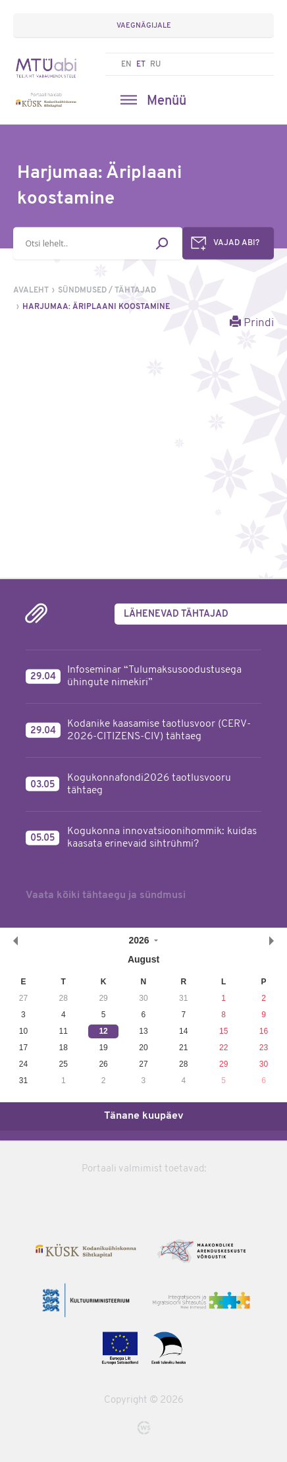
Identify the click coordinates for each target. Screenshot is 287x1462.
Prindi (252, 322)
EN (126, 65)
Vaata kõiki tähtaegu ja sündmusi (106, 895)
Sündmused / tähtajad (107, 291)
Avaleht (31, 291)
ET (140, 65)
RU (155, 65)
